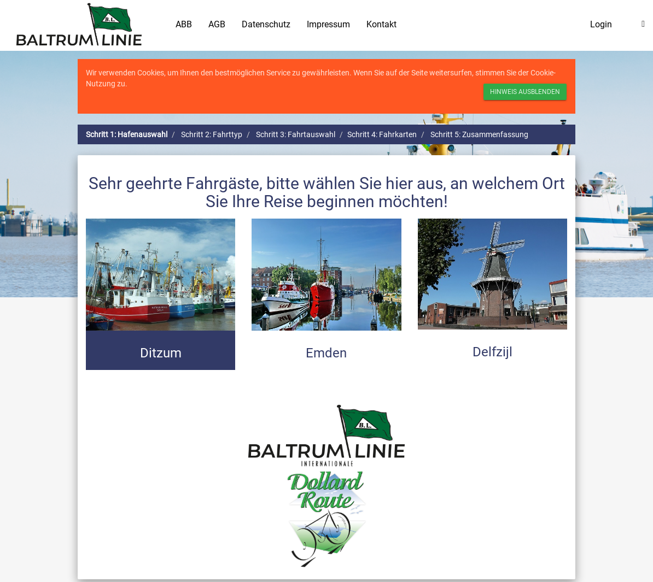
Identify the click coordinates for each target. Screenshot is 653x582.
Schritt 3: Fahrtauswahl (295, 134)
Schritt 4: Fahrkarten (382, 134)
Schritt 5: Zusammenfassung (479, 134)
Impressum (328, 24)
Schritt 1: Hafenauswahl (126, 134)
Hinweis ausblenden (525, 92)
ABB (184, 24)
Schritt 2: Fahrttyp (211, 134)
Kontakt (381, 24)
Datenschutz (266, 24)
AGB (216, 24)
